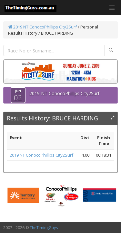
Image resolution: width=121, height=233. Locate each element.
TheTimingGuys (44, 227)
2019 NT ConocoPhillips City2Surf (42, 27)
